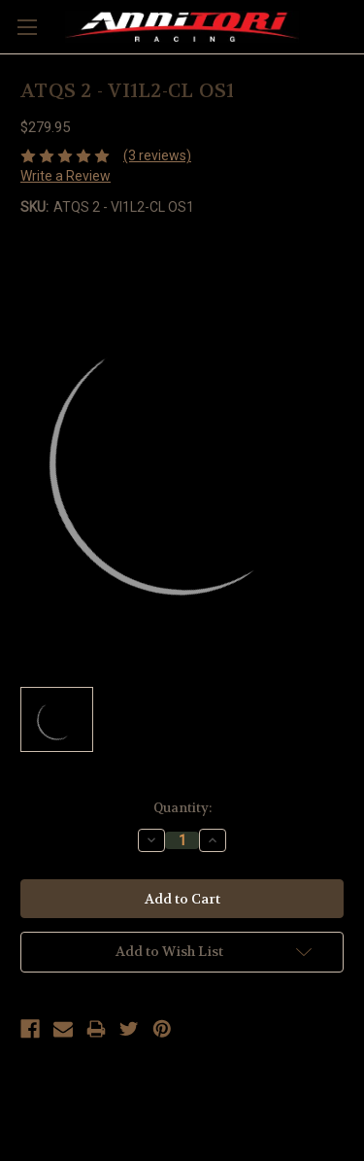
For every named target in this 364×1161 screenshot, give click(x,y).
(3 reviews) (157, 155)
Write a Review (65, 176)
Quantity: (182, 808)
